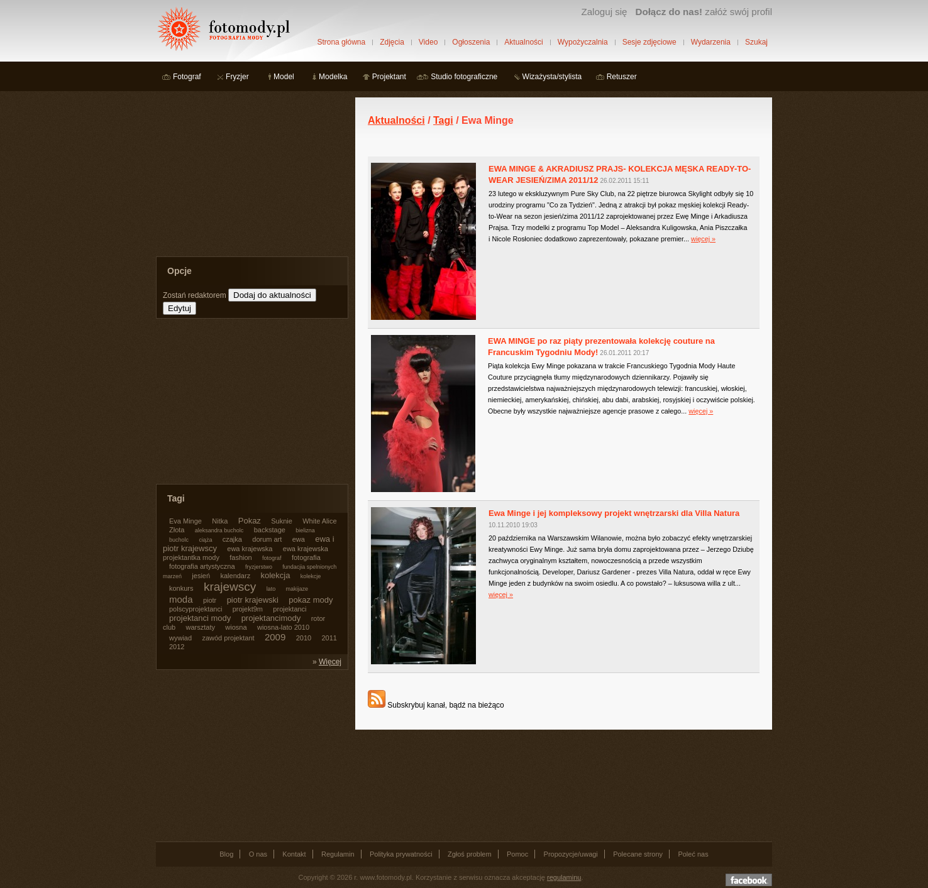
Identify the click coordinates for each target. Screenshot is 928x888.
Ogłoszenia (471, 42)
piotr (209, 600)
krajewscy (230, 586)
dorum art (267, 539)
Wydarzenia (711, 42)
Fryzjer (237, 76)
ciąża (205, 540)
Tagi (443, 120)
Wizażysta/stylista (552, 76)
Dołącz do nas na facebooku (749, 880)
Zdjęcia (392, 42)
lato (271, 589)
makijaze (296, 589)
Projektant (389, 76)
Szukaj (756, 42)
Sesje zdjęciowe (649, 42)
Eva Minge (185, 521)
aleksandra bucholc (219, 530)
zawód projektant (228, 638)
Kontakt (294, 854)
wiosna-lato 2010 (283, 627)
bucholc (179, 540)
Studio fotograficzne (464, 76)
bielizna (305, 530)
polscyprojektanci (195, 609)
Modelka (333, 76)
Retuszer (622, 76)
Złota (176, 530)
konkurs (181, 588)
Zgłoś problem (470, 854)
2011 (328, 638)
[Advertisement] (250, 176)
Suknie (281, 521)
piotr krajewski (253, 600)
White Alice (319, 521)
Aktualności (523, 42)
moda (181, 599)
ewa (298, 539)
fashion (240, 557)
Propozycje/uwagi (571, 854)
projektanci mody (200, 618)
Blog (226, 854)
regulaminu (564, 877)
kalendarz (235, 575)
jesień (201, 575)
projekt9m (248, 609)
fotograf (272, 558)
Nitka (220, 521)
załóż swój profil (704, 11)
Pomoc (517, 854)
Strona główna (341, 42)
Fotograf (187, 76)
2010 (303, 638)
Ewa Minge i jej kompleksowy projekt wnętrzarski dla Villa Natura (614, 513)
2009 (275, 637)
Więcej (330, 661)
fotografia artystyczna (202, 566)
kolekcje (311, 576)
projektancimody (271, 618)
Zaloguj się (604, 11)
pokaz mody (311, 600)
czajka (232, 539)
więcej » (703, 239)
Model (283, 76)
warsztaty (200, 627)
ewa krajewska (249, 548)
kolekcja (275, 575)
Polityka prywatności (401, 854)
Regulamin (338, 854)
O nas (258, 854)
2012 (176, 646)
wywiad (180, 638)
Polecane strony (638, 854)
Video (428, 42)
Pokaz (249, 520)
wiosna (235, 627)
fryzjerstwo (258, 567)
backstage (269, 530)
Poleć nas (693, 854)
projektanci (289, 609)
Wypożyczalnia (583, 42)
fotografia (306, 557)
